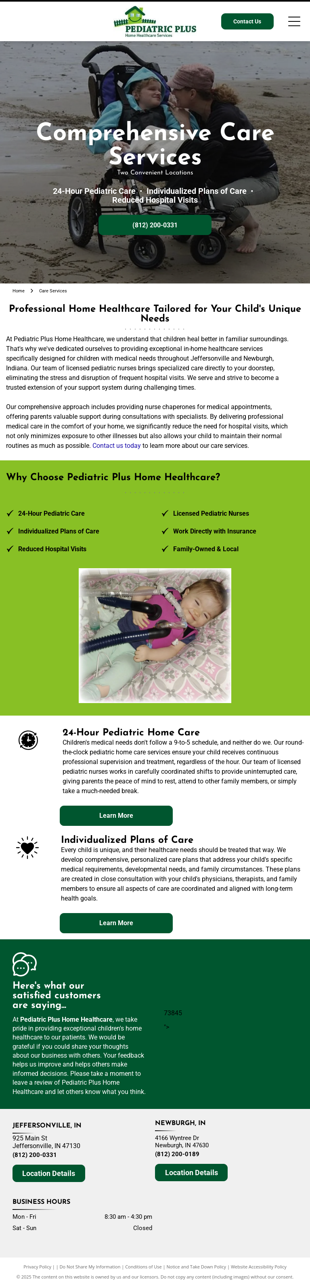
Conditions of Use (143, 1267)
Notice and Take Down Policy (196, 1267)
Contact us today (116, 445)
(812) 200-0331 (35, 1155)
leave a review (32, 1082)
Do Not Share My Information (90, 1267)
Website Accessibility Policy (259, 1267)
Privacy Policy (37, 1267)
